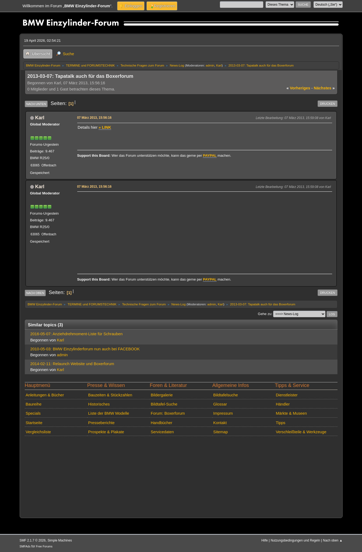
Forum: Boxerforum (168, 413)
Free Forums (44, 546)
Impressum (223, 413)
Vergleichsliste (38, 432)
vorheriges (298, 88)
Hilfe (264, 540)
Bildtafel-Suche (164, 404)
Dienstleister (287, 395)
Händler (283, 404)
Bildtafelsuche (225, 395)
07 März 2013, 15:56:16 (94, 118)
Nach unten (36, 104)
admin (210, 65)
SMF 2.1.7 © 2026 (33, 540)
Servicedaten (162, 432)
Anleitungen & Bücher (45, 395)
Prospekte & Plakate (106, 432)
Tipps (280, 423)
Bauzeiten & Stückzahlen (110, 395)
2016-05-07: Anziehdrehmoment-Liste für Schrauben (76, 334)
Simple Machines (60, 540)
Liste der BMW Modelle (108, 413)
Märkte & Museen (291, 413)
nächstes (324, 88)
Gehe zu (264, 314)
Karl (219, 65)
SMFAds (25, 546)
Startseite (34, 423)
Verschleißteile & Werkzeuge (301, 432)
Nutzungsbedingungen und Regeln (295, 540)
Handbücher (161, 423)
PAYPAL (210, 155)
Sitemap (220, 432)
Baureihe (33, 404)
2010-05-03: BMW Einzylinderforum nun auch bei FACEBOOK (85, 349)
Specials (33, 413)
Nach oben (35, 293)
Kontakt (220, 423)
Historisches (99, 404)
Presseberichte (101, 423)
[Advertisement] (204, 231)
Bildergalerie (162, 395)
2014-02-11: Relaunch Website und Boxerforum (72, 364)
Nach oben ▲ (333, 540)
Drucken (327, 103)
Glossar (220, 404)
